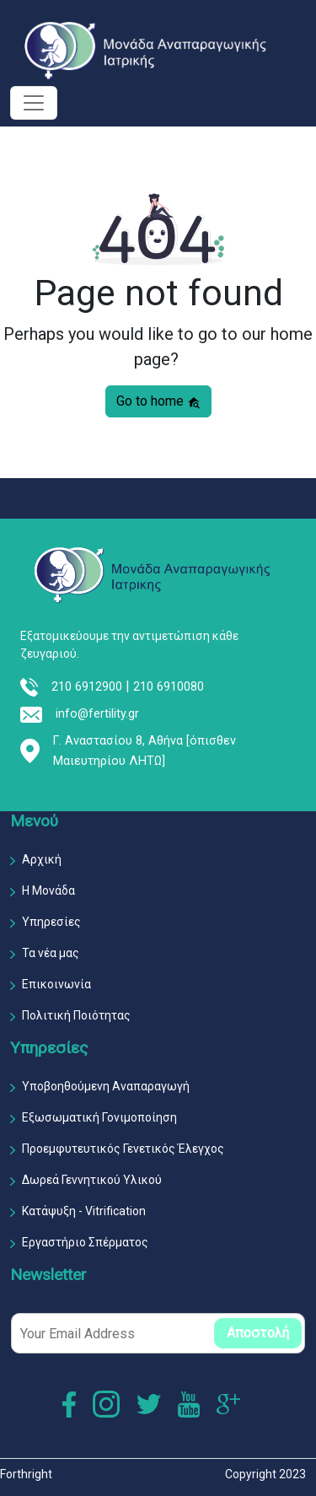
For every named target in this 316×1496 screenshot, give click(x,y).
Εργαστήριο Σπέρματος (85, 1242)
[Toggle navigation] (33, 103)
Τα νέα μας (50, 953)
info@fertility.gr (97, 714)
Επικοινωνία (56, 984)
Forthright (26, 1474)
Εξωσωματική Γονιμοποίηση (99, 1117)
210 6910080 (168, 687)
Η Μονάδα (48, 890)
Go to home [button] (158, 401)
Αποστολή (258, 1333)
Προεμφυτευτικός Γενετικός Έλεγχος (123, 1148)
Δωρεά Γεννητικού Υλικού (92, 1180)
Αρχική (42, 859)
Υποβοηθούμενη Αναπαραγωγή (106, 1086)
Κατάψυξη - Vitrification (84, 1211)
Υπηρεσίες (51, 921)
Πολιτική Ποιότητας (76, 1015)
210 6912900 (86, 687)
